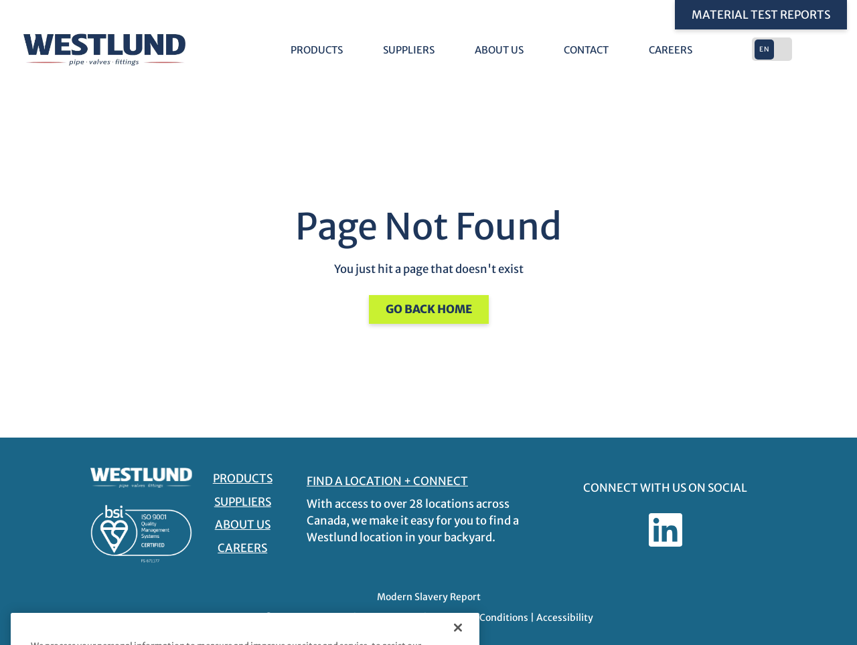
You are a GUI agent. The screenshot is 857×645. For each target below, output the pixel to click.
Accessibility (564, 618)
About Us (499, 49)
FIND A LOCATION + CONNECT (387, 481)
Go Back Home (429, 309)
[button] (773, 49)
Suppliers (409, 49)
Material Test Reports (761, 14)
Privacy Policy (390, 618)
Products (317, 49)
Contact (586, 49)
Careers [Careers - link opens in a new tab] (670, 49)
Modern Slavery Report (429, 597)
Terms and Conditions (478, 618)
